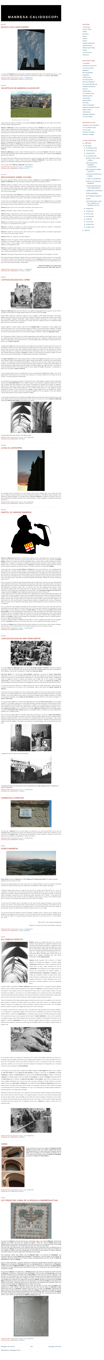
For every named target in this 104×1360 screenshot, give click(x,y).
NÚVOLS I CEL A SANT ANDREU (15, 27)
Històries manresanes (89, 86)
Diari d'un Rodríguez (89, 82)
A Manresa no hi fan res (90, 65)
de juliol (88, 211)
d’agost (88, 208)
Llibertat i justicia (87, 96)
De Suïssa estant (88, 79)
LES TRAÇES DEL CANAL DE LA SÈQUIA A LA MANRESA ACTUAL (29, 1200)
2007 (86, 145)
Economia (86, 34)
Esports (85, 38)
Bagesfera (86, 70)
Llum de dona (87, 130)
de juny (88, 214)
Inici (31, 1346)
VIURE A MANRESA (9, 849)
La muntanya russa (88, 93)
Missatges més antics (55, 1346)
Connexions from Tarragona (91, 125)
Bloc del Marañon (88, 72)
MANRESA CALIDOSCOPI (33, 17)
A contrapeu (86, 63)
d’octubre (89, 153)
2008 (86, 143)
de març (88, 221)
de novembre (90, 150)
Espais (21, 629)
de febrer (89, 224)
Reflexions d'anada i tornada (91, 107)
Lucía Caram (86, 98)
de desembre (90, 148)
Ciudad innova (87, 77)
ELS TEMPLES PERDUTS (12, 939)
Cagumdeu (86, 75)
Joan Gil (85, 89)
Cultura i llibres (24, 270)
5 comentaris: (28, 838)
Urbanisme (86, 55)
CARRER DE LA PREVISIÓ (12, 798)
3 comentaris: (28, 929)
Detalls (21, 839)
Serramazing (86, 112)
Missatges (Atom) (15, 1350)
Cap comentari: (29, 437)
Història (22, 439)
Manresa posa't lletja (89, 48)
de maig (88, 216)
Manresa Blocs (87, 100)
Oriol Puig (85, 102)
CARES (4, 1144)
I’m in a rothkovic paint (89, 127)
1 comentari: (28, 269)
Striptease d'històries (89, 114)
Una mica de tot (24, 168)
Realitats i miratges (88, 134)
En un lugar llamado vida (90, 84)
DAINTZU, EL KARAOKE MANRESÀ (16, 512)
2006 (86, 230)
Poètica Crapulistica (88, 105)
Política (85, 50)
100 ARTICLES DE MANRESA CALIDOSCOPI (20, 88)
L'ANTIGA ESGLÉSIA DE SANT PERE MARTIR (20, 639)
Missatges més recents (8, 1346)
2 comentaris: (28, 77)
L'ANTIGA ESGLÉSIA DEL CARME (15, 280)
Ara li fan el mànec (88, 68)
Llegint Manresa (24, 930)
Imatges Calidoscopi (26, 79)
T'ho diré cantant (87, 116)
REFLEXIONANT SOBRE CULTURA (16, 177)
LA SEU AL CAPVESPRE (11, 448)
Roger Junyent (87, 109)
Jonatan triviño (87, 91)
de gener (89, 227)
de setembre (90, 156)
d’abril (88, 219)
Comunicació (86, 27)
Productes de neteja (88, 132)
